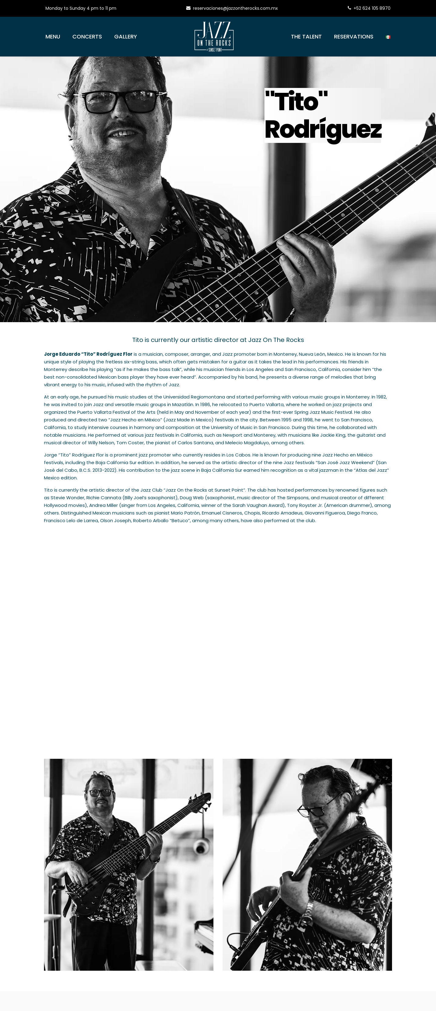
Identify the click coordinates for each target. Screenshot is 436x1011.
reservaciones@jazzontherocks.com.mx (232, 8)
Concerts (87, 36)
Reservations (353, 36)
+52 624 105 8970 (369, 8)
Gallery (125, 36)
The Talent (306, 36)
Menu (52, 36)
